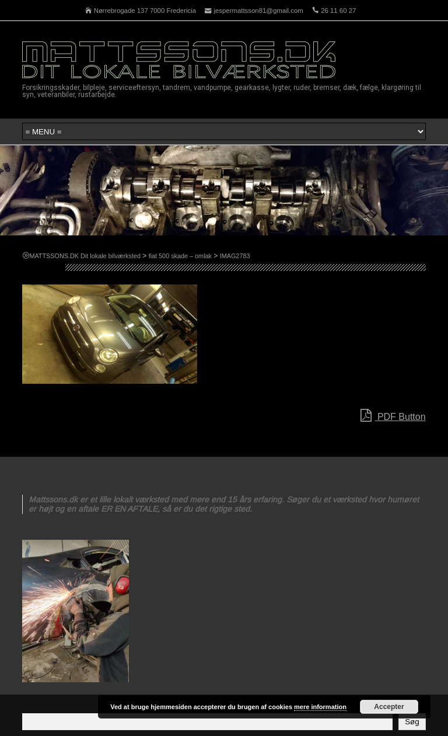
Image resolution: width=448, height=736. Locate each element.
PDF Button (392, 416)
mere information (320, 706)
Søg (412, 721)
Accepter (389, 707)
